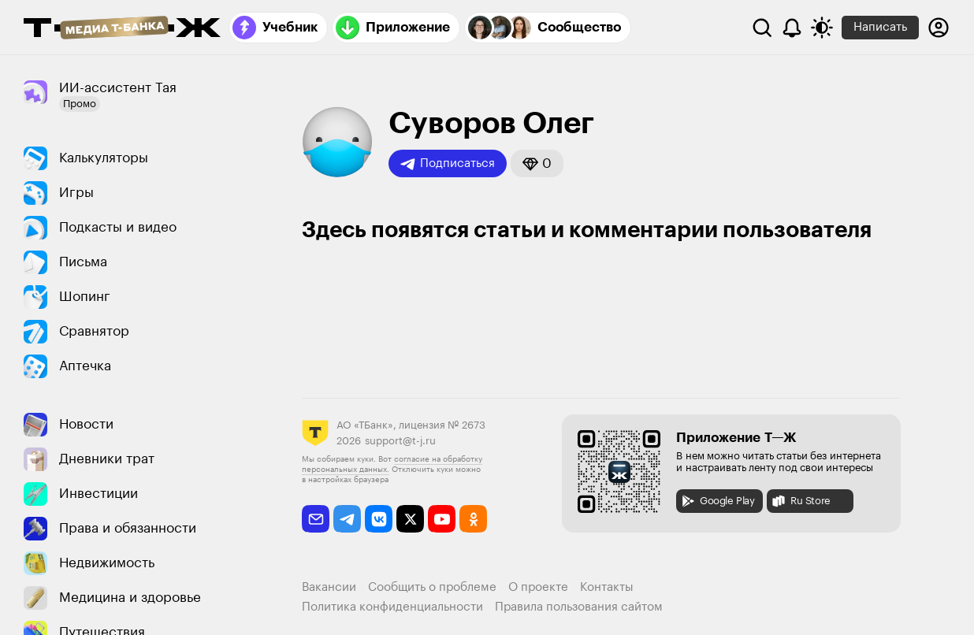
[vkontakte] (378, 519)
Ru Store (801, 501)
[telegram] (347, 519)
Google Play (717, 501)
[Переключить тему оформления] (822, 27)
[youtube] (441, 519)
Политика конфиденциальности (392, 607)
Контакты (607, 587)
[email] (315, 519)
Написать (880, 27)
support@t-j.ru (400, 441)
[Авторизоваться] (938, 27)
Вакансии (329, 587)
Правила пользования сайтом (579, 607)
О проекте (538, 587)
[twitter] (410, 519)
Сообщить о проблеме (432, 587)
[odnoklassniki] (473, 519)
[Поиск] (762, 27)
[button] (537, 163)
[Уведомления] (792, 27)
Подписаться (447, 164)
